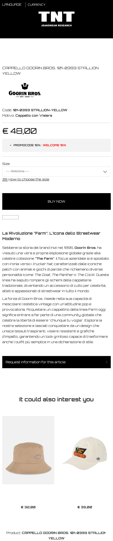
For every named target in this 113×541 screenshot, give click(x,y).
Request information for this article (36, 362)
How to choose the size (29, 179)
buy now (56, 201)
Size (6, 164)
